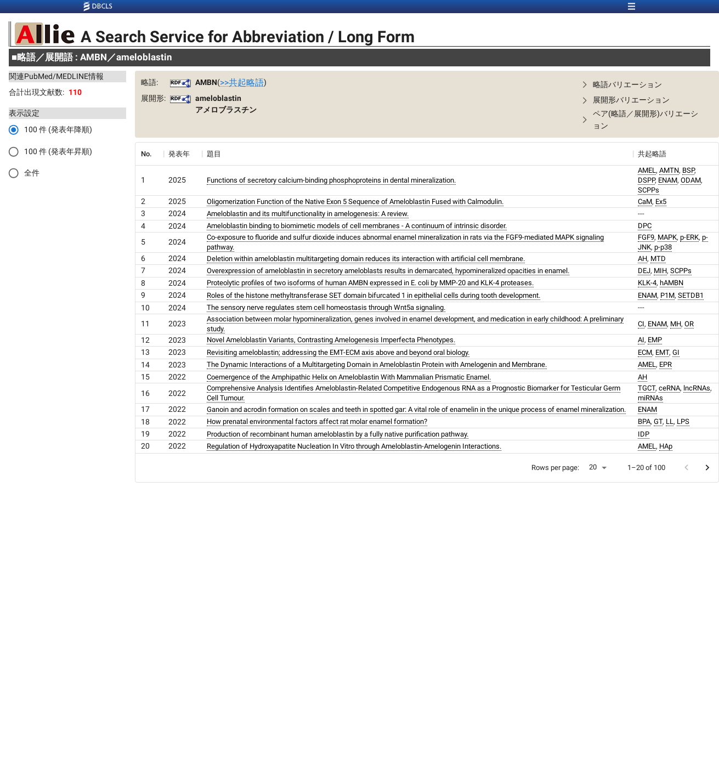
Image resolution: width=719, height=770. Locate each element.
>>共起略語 (242, 82)
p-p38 (663, 247)
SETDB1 (691, 295)
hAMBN (671, 283)
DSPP (646, 180)
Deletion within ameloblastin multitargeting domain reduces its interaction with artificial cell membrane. (366, 258)
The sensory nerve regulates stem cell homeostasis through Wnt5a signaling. (326, 307)
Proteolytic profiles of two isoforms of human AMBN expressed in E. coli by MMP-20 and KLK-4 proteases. (370, 283)
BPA (644, 421)
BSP (688, 170)
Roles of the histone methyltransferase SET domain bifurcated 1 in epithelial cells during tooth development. (373, 295)
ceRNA (669, 388)
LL (669, 421)
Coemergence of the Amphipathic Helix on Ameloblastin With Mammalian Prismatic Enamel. (349, 377)
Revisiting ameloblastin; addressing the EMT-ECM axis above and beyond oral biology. (338, 352)
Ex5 (660, 201)
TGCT (646, 388)
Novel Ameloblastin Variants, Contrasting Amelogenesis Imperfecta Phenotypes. (331, 340)
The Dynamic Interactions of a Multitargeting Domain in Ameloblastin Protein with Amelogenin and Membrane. (377, 364)
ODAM (691, 180)
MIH (660, 271)
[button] (642, 85)
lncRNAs (696, 388)
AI (641, 340)
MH (675, 324)
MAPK (667, 237)
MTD (658, 258)
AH (642, 258)
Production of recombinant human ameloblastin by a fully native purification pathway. (337, 434)
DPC (645, 226)
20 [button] (593, 467)
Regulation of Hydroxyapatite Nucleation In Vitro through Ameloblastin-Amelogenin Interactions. (354, 446)
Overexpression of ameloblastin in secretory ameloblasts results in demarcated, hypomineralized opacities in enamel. (388, 271)
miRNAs (650, 398)
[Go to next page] (707, 467)
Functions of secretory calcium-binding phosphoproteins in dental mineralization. (331, 180)
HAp (665, 446)
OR (689, 324)
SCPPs (648, 190)
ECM (645, 352)
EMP (655, 340)
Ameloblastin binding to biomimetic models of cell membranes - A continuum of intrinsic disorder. (357, 226)
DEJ (644, 271)
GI (676, 352)
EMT (662, 352)
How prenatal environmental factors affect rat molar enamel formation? (317, 421)
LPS (683, 421)
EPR (665, 364)
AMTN (669, 170)
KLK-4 (647, 283)
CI (641, 324)
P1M (667, 295)
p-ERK (689, 237)
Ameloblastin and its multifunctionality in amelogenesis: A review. (308, 214)
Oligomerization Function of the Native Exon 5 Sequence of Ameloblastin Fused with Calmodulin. (355, 201)
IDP (643, 434)
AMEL (647, 170)
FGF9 (646, 237)
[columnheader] (149, 154)
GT (658, 421)
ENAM (667, 180)
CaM (645, 201)
